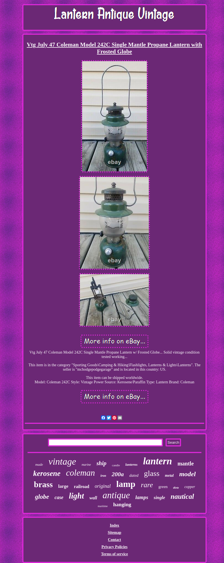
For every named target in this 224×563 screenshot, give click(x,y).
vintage (62, 461)
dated (133, 475)
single (159, 497)
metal (169, 475)
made (39, 464)
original (103, 486)
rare (147, 485)
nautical (182, 496)
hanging (122, 504)
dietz (176, 487)
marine (86, 465)
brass (43, 484)
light (76, 495)
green (163, 486)
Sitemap (114, 532)
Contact (114, 540)
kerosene (47, 473)
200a (118, 474)
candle (116, 465)
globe (42, 496)
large (63, 486)
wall (93, 497)
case (59, 497)
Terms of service (114, 554)
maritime (103, 506)
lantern (157, 461)
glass (152, 473)
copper (189, 487)
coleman (80, 473)
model (187, 474)
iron (103, 476)
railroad (81, 486)
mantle (185, 463)
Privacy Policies (114, 547)
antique (116, 495)
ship (101, 463)
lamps (141, 497)
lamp (125, 484)
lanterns (131, 464)
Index (114, 525)
